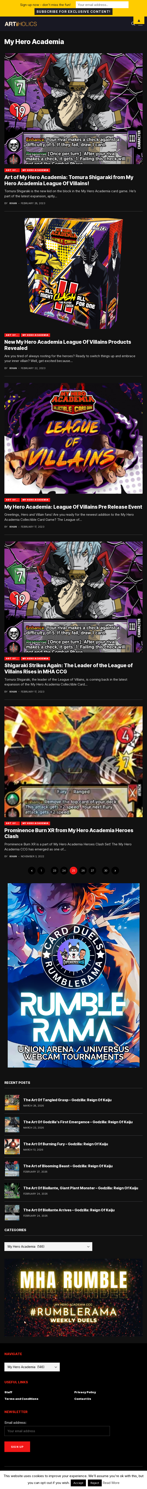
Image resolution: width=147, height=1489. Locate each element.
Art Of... (12, 170)
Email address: (15, 1423)
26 (83, 870)
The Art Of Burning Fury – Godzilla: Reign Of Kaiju (65, 1144)
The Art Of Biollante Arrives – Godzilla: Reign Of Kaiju (68, 1210)
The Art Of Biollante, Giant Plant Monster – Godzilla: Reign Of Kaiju (80, 1188)
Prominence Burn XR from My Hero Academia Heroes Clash (68, 833)
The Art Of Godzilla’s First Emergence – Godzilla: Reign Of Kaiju (77, 1122)
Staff (8, 1392)
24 (64, 870)
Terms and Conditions (21, 1398)
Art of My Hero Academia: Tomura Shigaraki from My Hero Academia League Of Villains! (68, 180)
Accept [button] (78, 1483)
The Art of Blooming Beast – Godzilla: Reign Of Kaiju (68, 1166)
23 (54, 870)
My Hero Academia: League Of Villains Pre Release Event (73, 507)
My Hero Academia (35, 170)
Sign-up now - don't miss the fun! (45, 5)
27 (92, 870)
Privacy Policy (85, 1392)
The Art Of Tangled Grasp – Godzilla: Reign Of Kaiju (67, 1100)
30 (105, 870)
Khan (13, 203)
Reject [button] (95, 1483)
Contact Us (82, 1398)
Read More (111, 1483)
